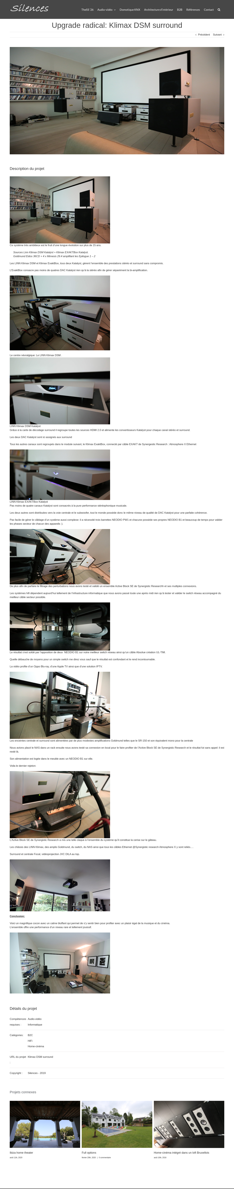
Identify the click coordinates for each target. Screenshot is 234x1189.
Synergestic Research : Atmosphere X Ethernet (169, 444)
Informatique (35, 1024)
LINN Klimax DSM (25, 263)
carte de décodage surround (38, 430)
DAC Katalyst (165, 512)
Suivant (217, 34)
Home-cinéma (36, 1046)
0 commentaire (105, 1157)
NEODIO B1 (175, 519)
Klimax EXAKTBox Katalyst (72, 252)
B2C (30, 1035)
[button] (219, 9)
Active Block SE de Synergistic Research (138, 586)
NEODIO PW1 (120, 519)
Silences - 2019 (37, 1073)
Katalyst (76, 263)
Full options (89, 1152)
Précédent (204, 34)
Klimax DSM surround (40, 1056)
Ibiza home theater (21, 1152)
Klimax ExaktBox (49, 263)
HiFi (30, 1040)
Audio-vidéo (34, 1019)
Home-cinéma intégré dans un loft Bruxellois (181, 1152)
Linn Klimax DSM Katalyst (38, 252)
